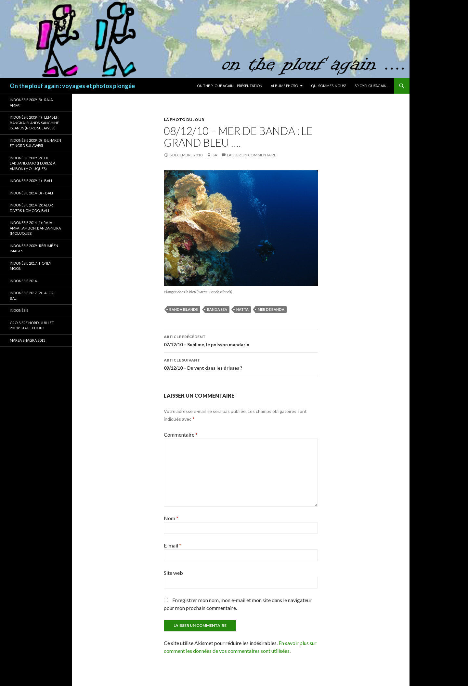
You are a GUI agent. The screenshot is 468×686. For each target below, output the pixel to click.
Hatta (242, 309)
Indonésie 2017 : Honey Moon (30, 266)
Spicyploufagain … (372, 86)
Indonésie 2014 (23, 281)
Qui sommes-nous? (328, 86)
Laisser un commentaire (251, 154)
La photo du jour (184, 119)
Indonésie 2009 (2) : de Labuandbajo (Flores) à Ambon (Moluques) (32, 163)
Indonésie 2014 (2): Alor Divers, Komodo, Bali (31, 208)
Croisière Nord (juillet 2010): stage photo (32, 325)
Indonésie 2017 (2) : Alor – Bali (33, 295)
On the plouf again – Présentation (229, 86)
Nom (171, 518)
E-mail (172, 545)
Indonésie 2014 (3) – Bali (31, 193)
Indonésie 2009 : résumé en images (34, 248)
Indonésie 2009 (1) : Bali (31, 180)
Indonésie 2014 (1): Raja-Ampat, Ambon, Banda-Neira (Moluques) (35, 227)
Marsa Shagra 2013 (27, 340)
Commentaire (181, 434)
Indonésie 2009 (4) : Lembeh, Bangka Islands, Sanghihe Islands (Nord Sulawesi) (34, 122)
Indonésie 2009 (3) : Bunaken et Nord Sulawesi (35, 143)
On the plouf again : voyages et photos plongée (72, 85)
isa (214, 154)
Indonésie (19, 310)
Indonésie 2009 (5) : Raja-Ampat (32, 102)
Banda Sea (217, 309)
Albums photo (284, 86)
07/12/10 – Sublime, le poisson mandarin (241, 340)
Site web (173, 573)
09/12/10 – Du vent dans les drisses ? (241, 363)
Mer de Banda (271, 309)
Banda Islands (183, 309)
